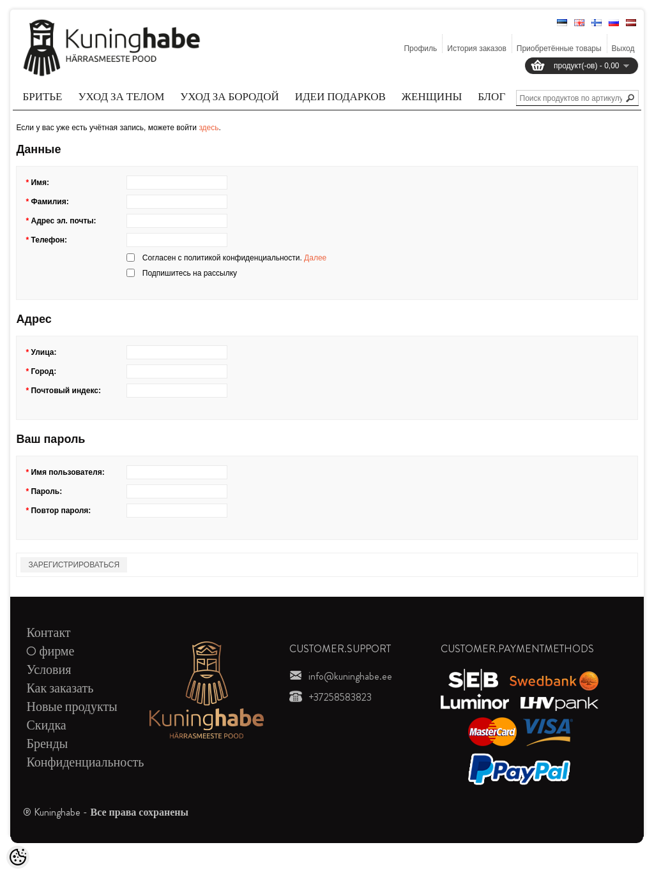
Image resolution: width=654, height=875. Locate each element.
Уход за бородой (229, 96)
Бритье (42, 96)
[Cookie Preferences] (17, 857)
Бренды (47, 744)
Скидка (46, 725)
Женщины (432, 96)
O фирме (50, 651)
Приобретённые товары (559, 48)
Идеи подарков (340, 96)
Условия (48, 670)
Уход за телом (122, 96)
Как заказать (59, 688)
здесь (208, 127)
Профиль (420, 48)
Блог (491, 96)
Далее (315, 257)
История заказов (476, 48)
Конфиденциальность (85, 762)
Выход (623, 48)
